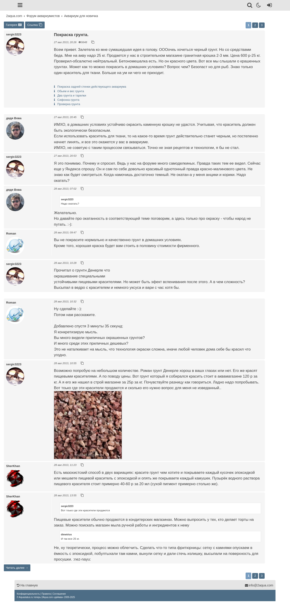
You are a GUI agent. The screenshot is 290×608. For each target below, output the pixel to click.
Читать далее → (17, 567)
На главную (27, 585)
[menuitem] (28, 594)
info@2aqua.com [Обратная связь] (259, 585)
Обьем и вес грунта (70, 91)
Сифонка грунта (68, 99)
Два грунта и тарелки (71, 95)
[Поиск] (250, 6)
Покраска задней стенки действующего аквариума (91, 86)
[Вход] (268, 6)
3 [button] (262, 25)
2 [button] (255, 25)
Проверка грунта (68, 104)
